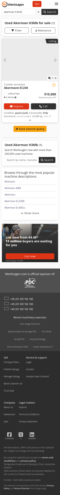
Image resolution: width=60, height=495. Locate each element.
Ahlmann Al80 (12, 188)
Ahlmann (9, 181)
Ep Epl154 (19, 339)
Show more (30, 213)
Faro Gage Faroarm (30, 323)
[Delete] (38, 12)
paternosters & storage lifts (22, 331)
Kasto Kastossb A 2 (43, 346)
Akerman (9, 194)
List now (30, 256)
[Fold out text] (30, 120)
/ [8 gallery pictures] (52, 78)
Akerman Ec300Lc (14, 207)
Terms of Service (21, 488)
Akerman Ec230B (14, 201)
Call (43, 106)
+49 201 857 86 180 (21, 299)
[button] (56, 4)
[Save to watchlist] (54, 85)
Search (49, 12)
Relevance (43, 30)
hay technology (38, 339)
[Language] (51, 4)
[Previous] (5, 60)
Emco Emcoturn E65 (17, 346)
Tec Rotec (47, 331)
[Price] (47, 95)
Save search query (30, 129)
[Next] (55, 60)
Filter (16, 30)
